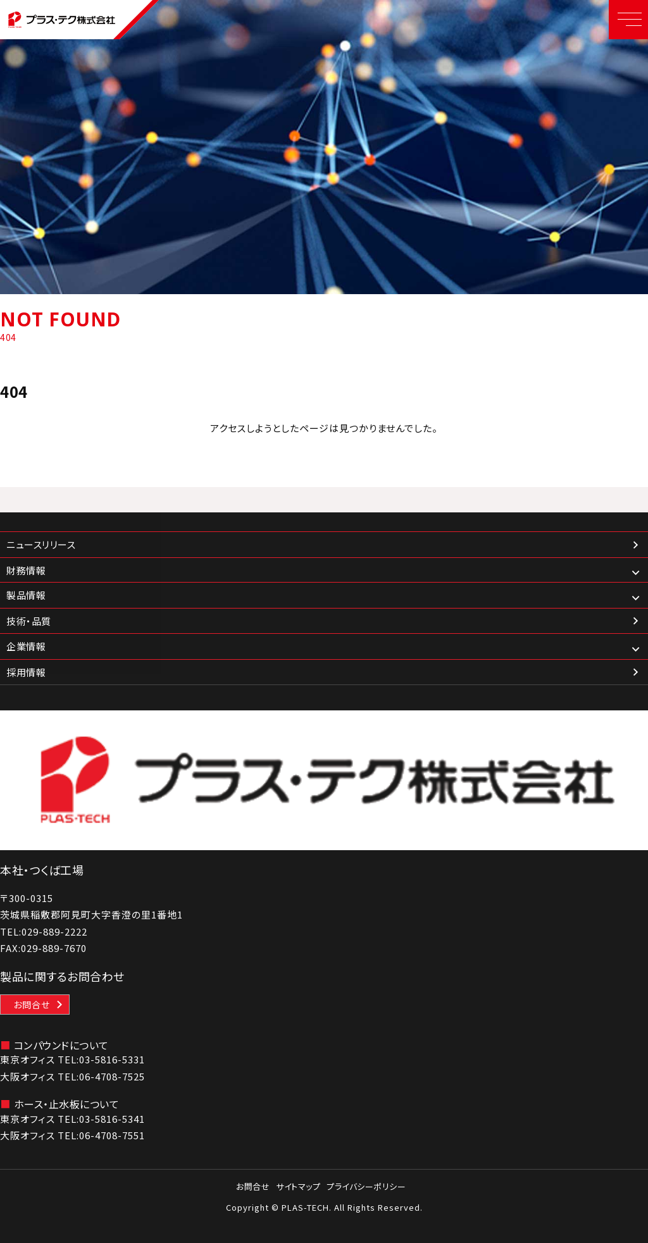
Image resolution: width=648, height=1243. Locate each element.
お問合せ (31, 1004)
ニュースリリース (40, 544)
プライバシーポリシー (366, 1186)
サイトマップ (298, 1186)
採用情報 (26, 672)
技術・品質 (28, 621)
